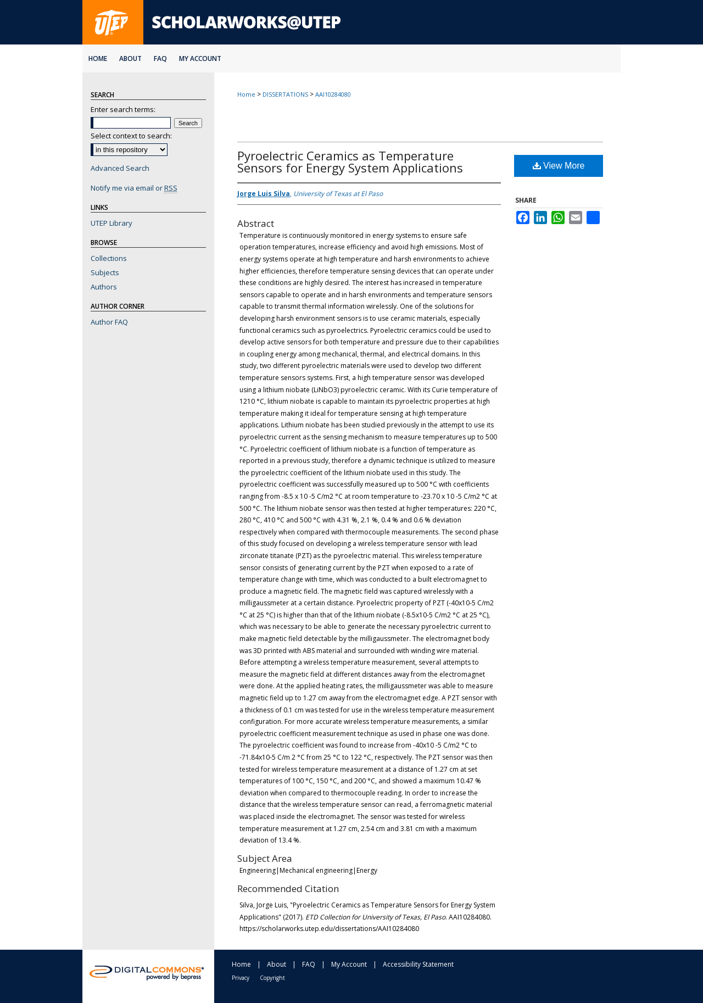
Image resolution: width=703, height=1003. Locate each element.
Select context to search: (131, 136)
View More (559, 165)
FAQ (308, 964)
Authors (104, 287)
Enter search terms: (123, 109)
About (276, 964)
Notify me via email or (134, 188)
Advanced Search (120, 168)
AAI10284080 (333, 94)
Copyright (272, 978)
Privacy (240, 978)
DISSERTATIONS (285, 94)
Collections (109, 258)
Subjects (105, 272)
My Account (349, 964)
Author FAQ (109, 322)
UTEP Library (111, 223)
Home (246, 94)
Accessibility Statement (418, 964)
